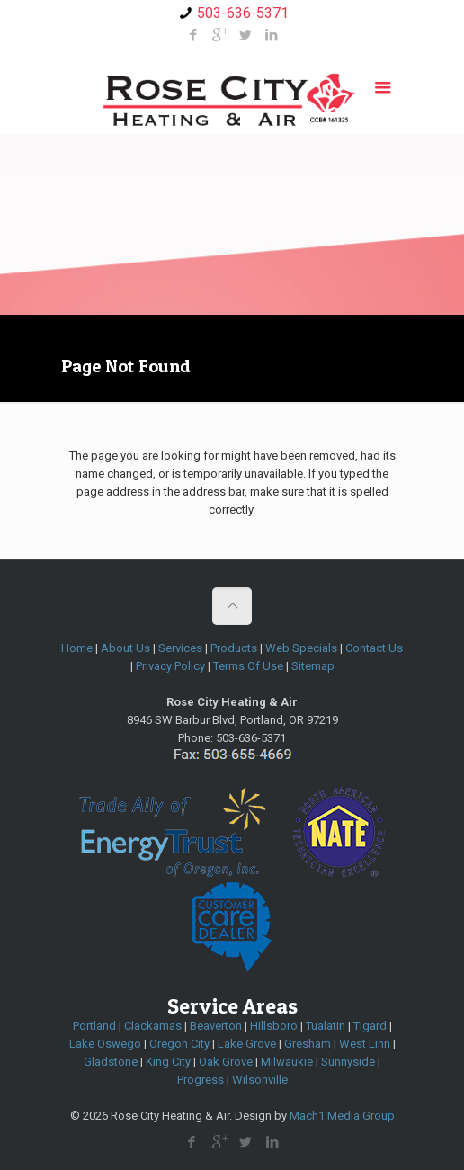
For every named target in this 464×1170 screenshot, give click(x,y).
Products (233, 648)
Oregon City (179, 1043)
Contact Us (374, 648)
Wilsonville (260, 1079)
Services (180, 648)
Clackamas (153, 1025)
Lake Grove (247, 1043)
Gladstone (111, 1061)
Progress (200, 1079)
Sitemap (313, 666)
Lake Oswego (105, 1043)
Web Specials (301, 648)
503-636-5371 (243, 13)
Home (77, 648)
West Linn (364, 1043)
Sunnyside (348, 1061)
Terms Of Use (248, 666)
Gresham (307, 1043)
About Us (125, 648)
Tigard (370, 1025)
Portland (94, 1025)
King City (168, 1061)
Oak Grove (226, 1061)
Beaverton (216, 1025)
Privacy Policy (170, 666)
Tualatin (325, 1025)
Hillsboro (274, 1025)
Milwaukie (287, 1061)
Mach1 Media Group (342, 1115)
